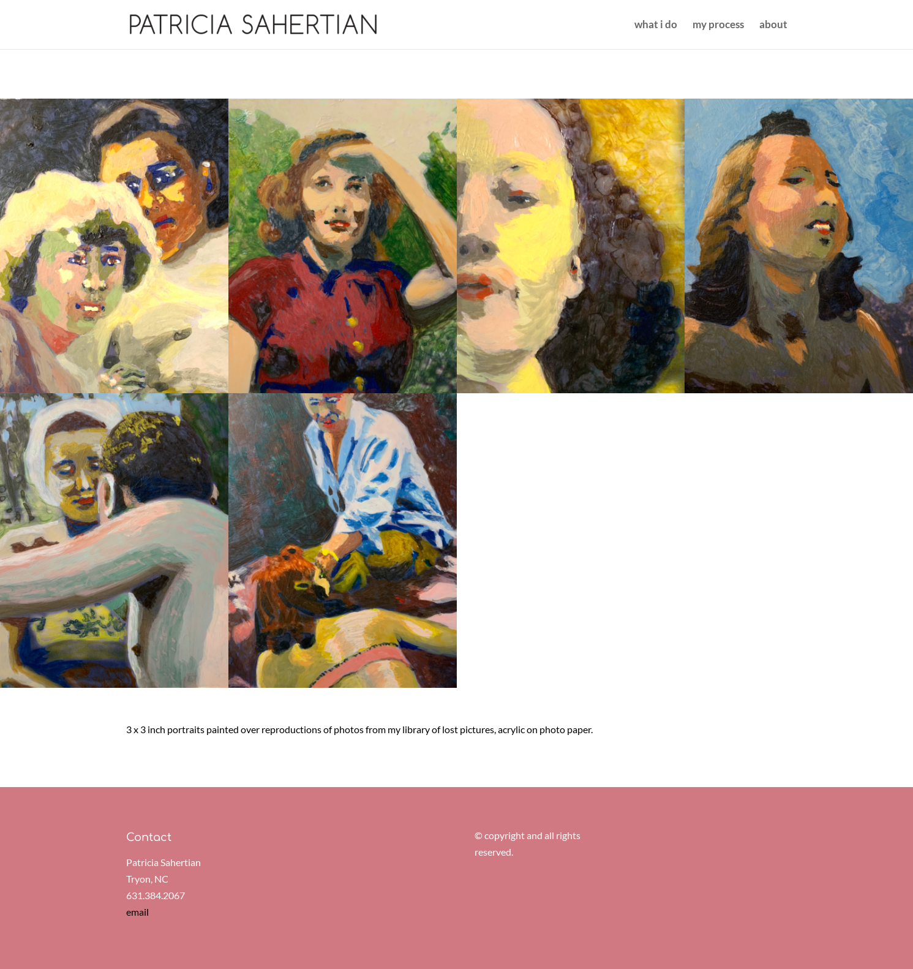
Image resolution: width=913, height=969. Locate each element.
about (773, 25)
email (137, 912)
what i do (655, 25)
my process (718, 25)
